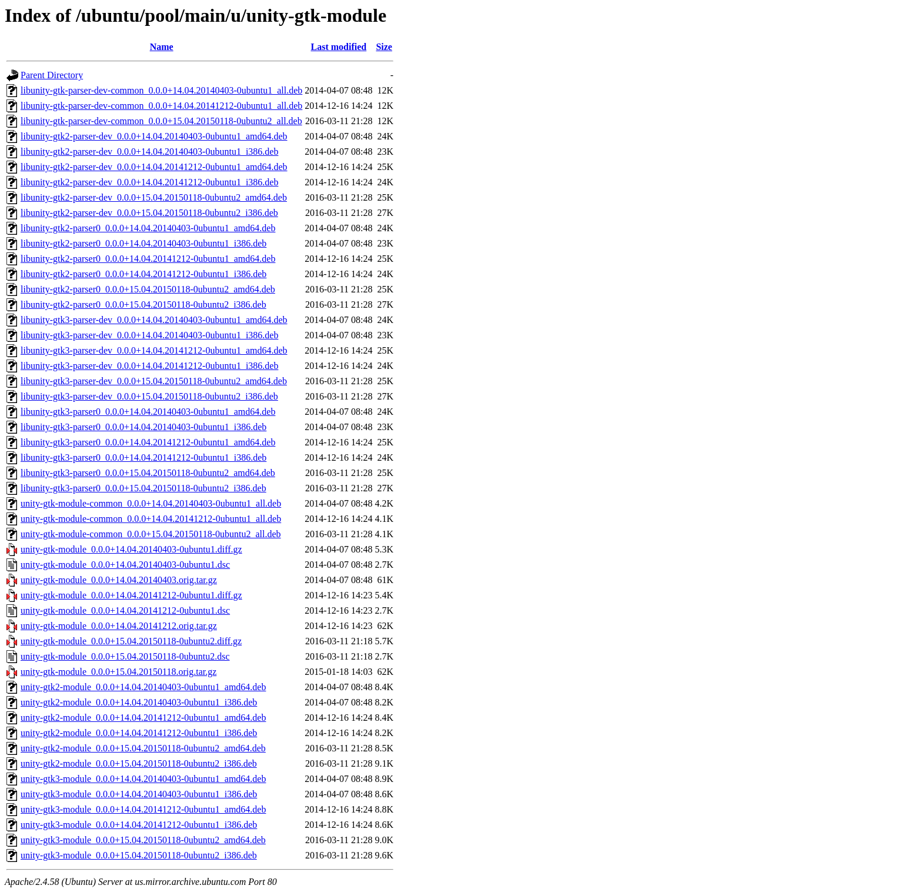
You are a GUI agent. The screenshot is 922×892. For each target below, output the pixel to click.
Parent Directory (52, 75)
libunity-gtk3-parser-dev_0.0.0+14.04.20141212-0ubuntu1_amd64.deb (154, 350)
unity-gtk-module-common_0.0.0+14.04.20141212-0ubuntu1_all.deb (151, 519)
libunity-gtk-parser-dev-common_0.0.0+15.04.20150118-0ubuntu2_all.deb (161, 121)
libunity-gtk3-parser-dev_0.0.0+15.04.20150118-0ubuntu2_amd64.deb (154, 381)
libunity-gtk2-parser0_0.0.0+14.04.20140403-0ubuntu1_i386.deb (143, 243)
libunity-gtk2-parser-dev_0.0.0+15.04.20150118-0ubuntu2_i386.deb (149, 213)
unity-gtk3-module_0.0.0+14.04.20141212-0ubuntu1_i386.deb (139, 825)
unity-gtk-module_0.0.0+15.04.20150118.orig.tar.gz (118, 672)
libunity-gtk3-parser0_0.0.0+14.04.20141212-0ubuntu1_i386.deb (143, 457)
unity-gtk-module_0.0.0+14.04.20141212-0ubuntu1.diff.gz (131, 595)
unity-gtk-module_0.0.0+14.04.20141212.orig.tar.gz (119, 626)
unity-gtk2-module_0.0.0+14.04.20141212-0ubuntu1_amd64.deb (143, 718)
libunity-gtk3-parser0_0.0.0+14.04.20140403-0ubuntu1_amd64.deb (148, 412)
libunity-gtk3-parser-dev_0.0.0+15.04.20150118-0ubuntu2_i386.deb (149, 396)
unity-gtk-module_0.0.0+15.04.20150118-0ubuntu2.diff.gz (131, 641)
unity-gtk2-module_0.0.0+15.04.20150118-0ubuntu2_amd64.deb (143, 748)
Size (384, 47)
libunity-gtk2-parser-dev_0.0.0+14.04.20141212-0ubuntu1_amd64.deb (154, 167)
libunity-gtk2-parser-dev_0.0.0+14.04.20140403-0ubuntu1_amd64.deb (154, 136)
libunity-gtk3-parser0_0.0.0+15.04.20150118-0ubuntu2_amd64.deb (148, 473)
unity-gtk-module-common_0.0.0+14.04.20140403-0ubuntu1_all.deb (151, 503)
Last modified (339, 47)
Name (161, 47)
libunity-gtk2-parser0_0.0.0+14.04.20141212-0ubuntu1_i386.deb (143, 274)
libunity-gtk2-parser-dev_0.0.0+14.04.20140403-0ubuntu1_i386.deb (149, 152)
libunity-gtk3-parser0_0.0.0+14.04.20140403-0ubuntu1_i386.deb (143, 427)
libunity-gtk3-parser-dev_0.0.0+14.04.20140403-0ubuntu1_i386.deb (149, 335)
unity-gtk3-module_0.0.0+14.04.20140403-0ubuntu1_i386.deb (139, 794)
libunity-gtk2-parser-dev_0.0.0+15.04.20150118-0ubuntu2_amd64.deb (154, 197)
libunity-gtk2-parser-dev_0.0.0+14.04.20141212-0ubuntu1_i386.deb (149, 182)
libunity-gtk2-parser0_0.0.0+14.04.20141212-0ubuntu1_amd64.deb (148, 259)
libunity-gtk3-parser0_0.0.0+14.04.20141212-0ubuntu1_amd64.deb (148, 442)
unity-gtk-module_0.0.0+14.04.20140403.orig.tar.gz (119, 580)
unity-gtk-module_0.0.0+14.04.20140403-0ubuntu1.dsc (125, 565)
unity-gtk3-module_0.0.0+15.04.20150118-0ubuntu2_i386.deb (139, 855)
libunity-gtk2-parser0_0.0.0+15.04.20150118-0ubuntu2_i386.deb (143, 304)
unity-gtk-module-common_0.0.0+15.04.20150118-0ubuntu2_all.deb (151, 534)
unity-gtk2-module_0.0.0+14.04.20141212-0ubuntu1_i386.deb (139, 733)
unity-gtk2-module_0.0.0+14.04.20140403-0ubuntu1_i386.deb (139, 702)
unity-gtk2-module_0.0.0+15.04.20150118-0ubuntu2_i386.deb (139, 763)
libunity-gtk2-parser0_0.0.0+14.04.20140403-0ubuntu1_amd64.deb (148, 228)
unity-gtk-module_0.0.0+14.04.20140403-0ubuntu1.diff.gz (131, 549)
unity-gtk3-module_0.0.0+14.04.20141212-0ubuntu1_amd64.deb (143, 809)
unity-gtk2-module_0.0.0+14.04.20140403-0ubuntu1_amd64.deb (143, 687)
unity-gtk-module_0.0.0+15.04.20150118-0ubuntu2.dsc (125, 656)
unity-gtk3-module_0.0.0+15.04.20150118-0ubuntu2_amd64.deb (143, 840)
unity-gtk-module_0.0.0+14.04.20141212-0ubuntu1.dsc (125, 610)
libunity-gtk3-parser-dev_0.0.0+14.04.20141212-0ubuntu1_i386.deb (149, 366)
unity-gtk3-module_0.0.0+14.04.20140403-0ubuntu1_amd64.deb (143, 779)
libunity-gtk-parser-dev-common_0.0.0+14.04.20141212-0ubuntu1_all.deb (161, 106)
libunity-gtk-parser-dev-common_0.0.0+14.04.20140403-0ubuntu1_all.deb (161, 90)
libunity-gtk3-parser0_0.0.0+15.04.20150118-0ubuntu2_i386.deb (143, 488)
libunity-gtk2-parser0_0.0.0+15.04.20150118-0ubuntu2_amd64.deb (148, 289)
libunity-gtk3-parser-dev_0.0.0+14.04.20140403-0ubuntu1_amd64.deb (154, 320)
